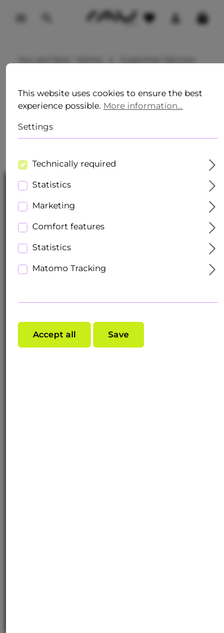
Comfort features (68, 226)
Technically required (74, 163)
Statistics (51, 184)
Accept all (54, 334)
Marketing (53, 205)
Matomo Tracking (69, 268)
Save (118, 334)
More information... (143, 105)
